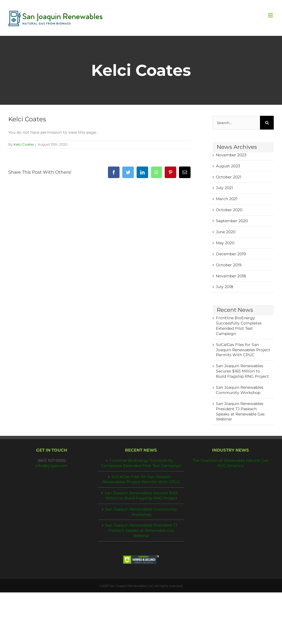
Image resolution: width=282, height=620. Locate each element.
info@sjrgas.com (51, 465)
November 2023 (231, 155)
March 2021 (226, 199)
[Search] (267, 123)
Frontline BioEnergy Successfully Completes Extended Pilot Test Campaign (141, 463)
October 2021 (228, 177)
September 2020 (232, 221)
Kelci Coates (23, 144)
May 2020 (225, 243)
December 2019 (231, 254)
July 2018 (224, 286)
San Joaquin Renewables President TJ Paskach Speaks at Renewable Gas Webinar (141, 530)
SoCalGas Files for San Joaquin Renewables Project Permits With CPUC (243, 349)
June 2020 (225, 232)
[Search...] (236, 123)
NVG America (230, 465)
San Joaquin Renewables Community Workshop (141, 512)
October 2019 (229, 265)
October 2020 (229, 210)
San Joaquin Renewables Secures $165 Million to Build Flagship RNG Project (242, 371)
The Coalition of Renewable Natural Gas (230, 460)
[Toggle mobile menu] (271, 15)
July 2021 (224, 188)
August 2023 (228, 166)
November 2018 (231, 276)
